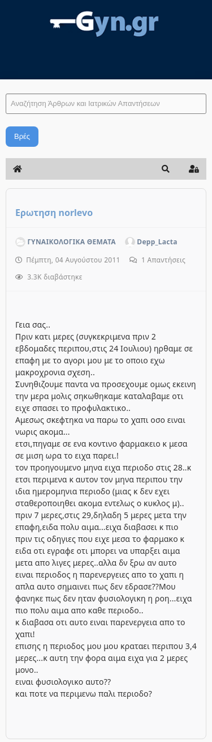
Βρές (22, 136)
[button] (165, 169)
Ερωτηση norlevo (54, 212)
